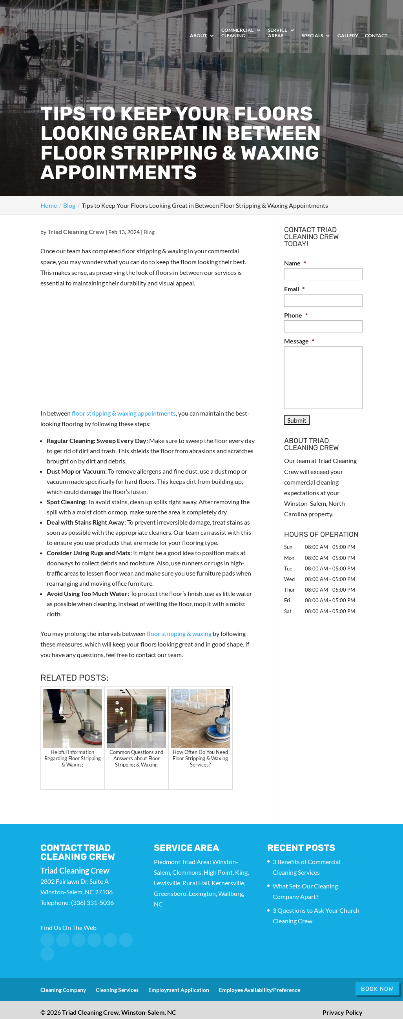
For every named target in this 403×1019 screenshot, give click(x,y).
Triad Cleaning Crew (75, 231)
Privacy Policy (343, 1012)
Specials (312, 35)
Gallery (347, 35)
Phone (296, 315)
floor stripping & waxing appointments (124, 413)
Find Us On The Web (68, 927)
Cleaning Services (117, 989)
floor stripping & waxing (179, 633)
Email (294, 288)
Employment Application (178, 989)
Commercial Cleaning (237, 32)
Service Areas (277, 32)
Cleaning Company (63, 989)
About (198, 35)
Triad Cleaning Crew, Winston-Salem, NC (119, 1012)
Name (295, 263)
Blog (149, 232)
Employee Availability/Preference (259, 989)
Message (299, 341)
